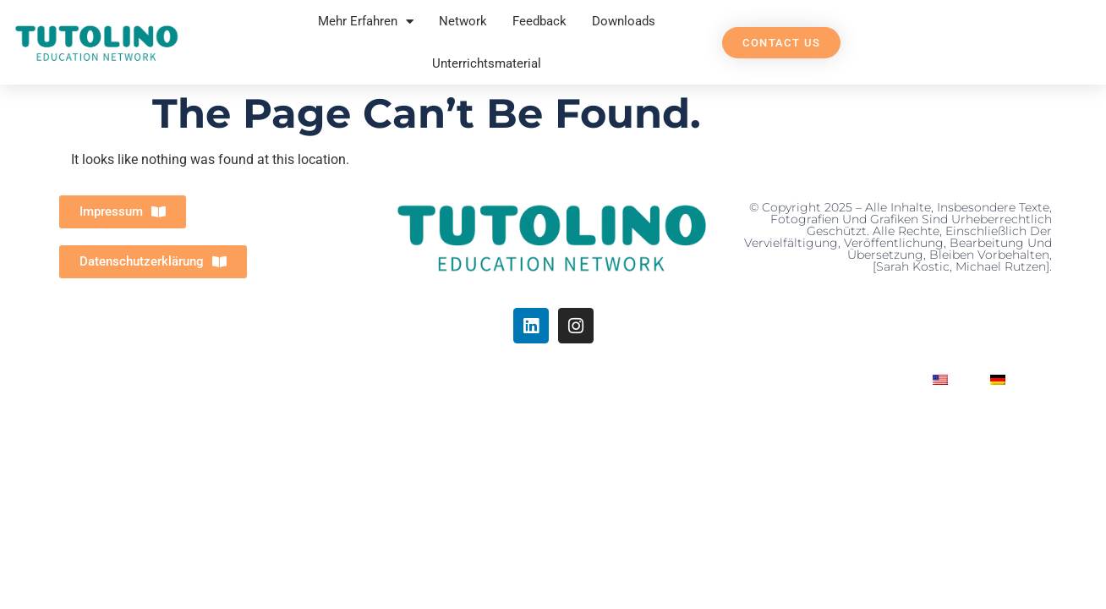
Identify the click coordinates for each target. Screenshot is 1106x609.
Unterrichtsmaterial (486, 63)
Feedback (539, 21)
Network (463, 21)
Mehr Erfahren (365, 21)
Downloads (623, 21)
